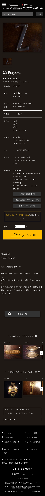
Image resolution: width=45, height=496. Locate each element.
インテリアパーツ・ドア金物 (25, 160)
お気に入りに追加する (27, 194)
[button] (41, 353)
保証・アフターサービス (11, 451)
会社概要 (27, 486)
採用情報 (35, 486)
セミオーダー (32, 437)
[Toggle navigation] (4, 4)
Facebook (19, 486)
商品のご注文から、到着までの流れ (17, 215)
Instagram (9, 486)
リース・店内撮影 (33, 442)
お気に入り (27, 5)
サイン (17, 163)
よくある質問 (32, 449)
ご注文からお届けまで (11, 443)
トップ (7, 409)
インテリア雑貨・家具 (22, 157)
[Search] (17, 14)
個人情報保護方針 (26, 488)
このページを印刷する (27, 206)
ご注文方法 (8, 433)
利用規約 (15, 488)
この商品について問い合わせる (27, 200)
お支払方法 (8, 437)
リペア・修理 (32, 433)
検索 (39, 14)
